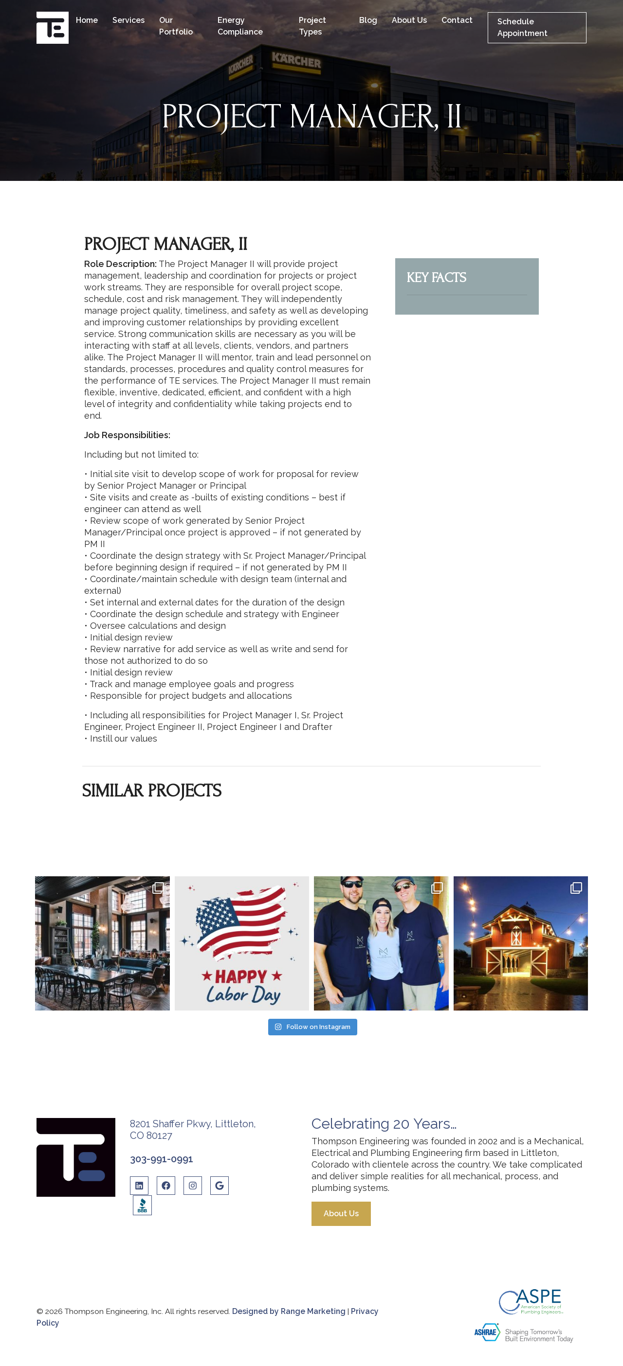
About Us (409, 20)
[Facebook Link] (166, 1189)
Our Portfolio (176, 26)
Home (87, 20)
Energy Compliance (240, 26)
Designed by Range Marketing (290, 1311)
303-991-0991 (161, 1159)
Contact (457, 20)
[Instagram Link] (192, 1189)
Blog (368, 20)
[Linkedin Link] (139, 1189)
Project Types (312, 26)
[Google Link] (219, 1189)
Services (128, 20)
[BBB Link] (142, 1205)
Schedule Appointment (522, 27)
